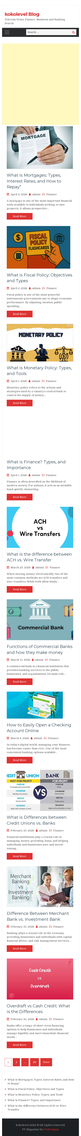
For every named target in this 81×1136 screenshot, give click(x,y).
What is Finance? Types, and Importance (34, 1100)
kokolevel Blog (22, 14)
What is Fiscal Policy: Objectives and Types (36, 1089)
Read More (19, 216)
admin (36, 194)
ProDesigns (51, 1129)
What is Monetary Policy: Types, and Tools (35, 1094)
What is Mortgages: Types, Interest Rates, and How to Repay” (34, 181)
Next (46, 1062)
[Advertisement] (40, 84)
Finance (51, 194)
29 (34, 1062)
